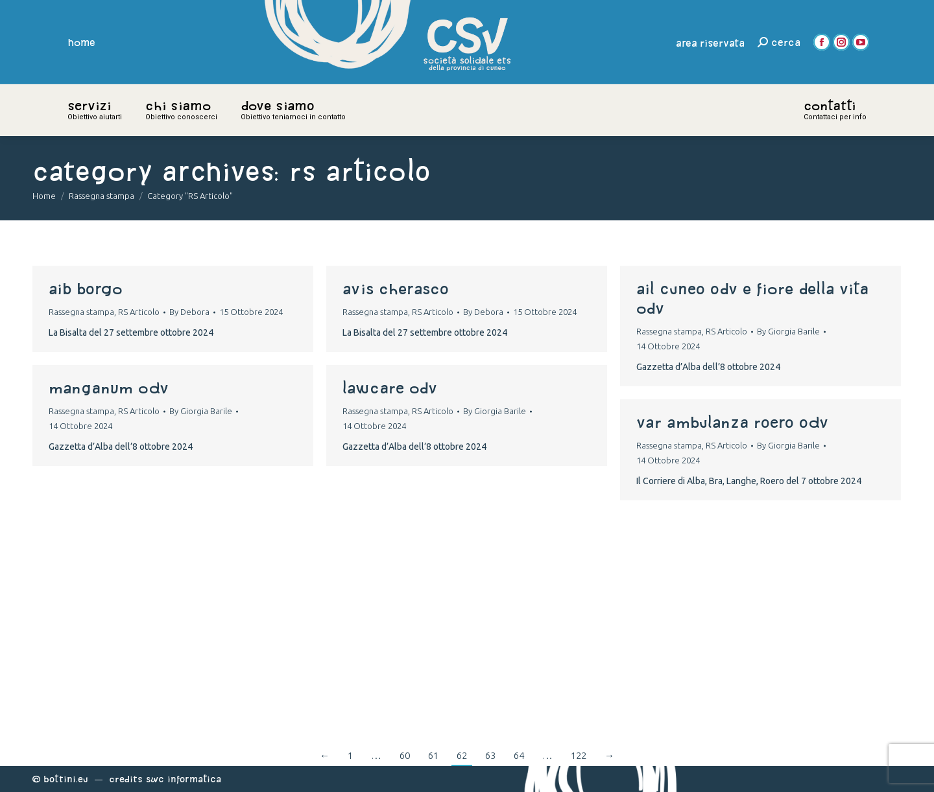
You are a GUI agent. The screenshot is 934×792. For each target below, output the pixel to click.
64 (519, 755)
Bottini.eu (65, 779)
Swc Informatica (183, 779)
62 (462, 755)
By (189, 311)
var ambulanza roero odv (732, 422)
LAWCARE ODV (389, 387)
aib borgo (86, 288)
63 (490, 755)
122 (578, 755)
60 (405, 755)
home (81, 42)
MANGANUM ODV (109, 387)
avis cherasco (395, 288)
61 (433, 755)
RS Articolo (139, 311)
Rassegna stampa (81, 311)
